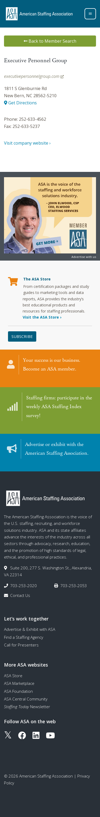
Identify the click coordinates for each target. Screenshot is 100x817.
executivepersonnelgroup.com (34, 76)
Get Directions (20, 103)
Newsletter (27, 706)
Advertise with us (83, 257)
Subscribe (22, 336)
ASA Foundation (18, 691)
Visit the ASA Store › (42, 317)
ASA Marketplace (19, 683)
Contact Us (20, 595)
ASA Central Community (25, 699)
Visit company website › (27, 143)
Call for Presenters (21, 645)
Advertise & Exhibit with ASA (29, 629)
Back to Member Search (50, 41)
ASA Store (13, 675)
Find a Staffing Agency (23, 637)
